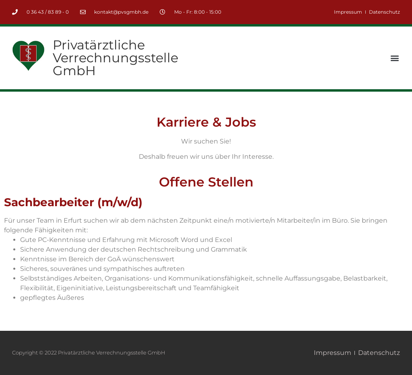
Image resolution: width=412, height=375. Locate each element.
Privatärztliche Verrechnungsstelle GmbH (115, 57)
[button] (394, 58)
